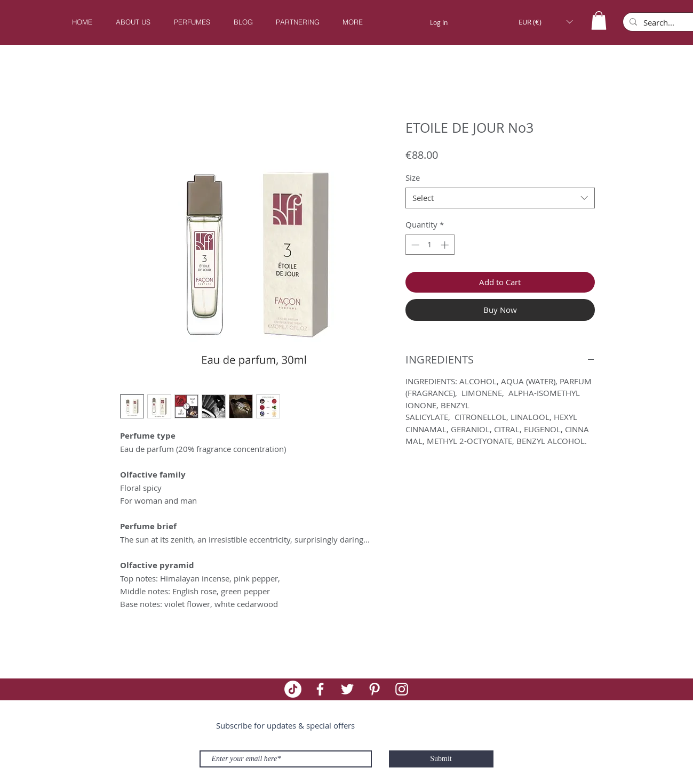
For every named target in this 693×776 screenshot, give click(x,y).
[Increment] (446, 245)
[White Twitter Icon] (347, 689)
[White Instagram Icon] (401, 689)
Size (412, 177)
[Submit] (441, 758)
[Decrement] (414, 245)
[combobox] (500, 198)
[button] (192, 22)
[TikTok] (292, 689)
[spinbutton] (430, 245)
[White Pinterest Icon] (374, 689)
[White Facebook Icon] (320, 689)
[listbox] (545, 22)
